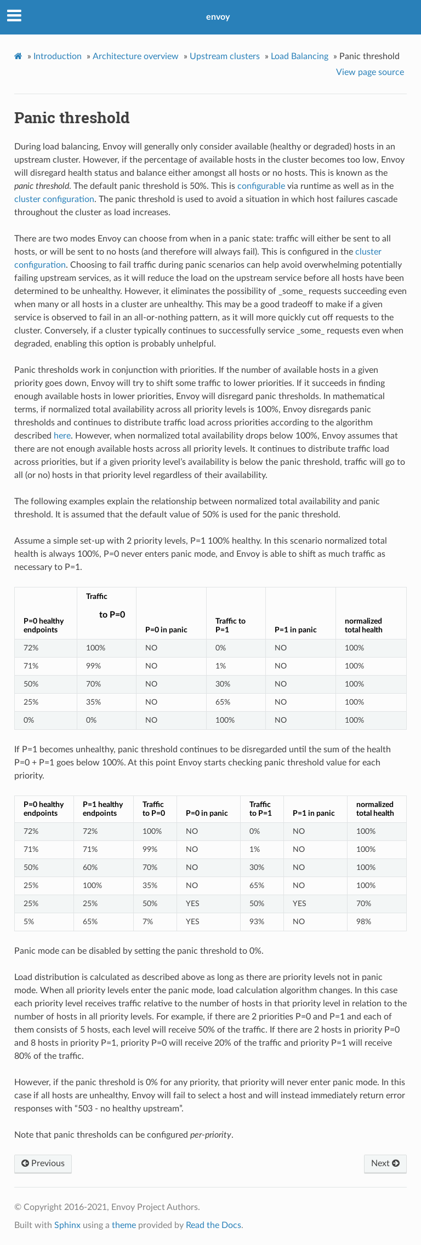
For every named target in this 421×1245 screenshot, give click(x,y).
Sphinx (67, 1225)
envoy (218, 17)
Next (385, 1163)
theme (124, 1225)
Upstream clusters (225, 56)
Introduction (57, 56)
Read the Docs (213, 1225)
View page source (370, 72)
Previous (43, 1163)
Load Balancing (299, 56)
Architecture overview (136, 56)
